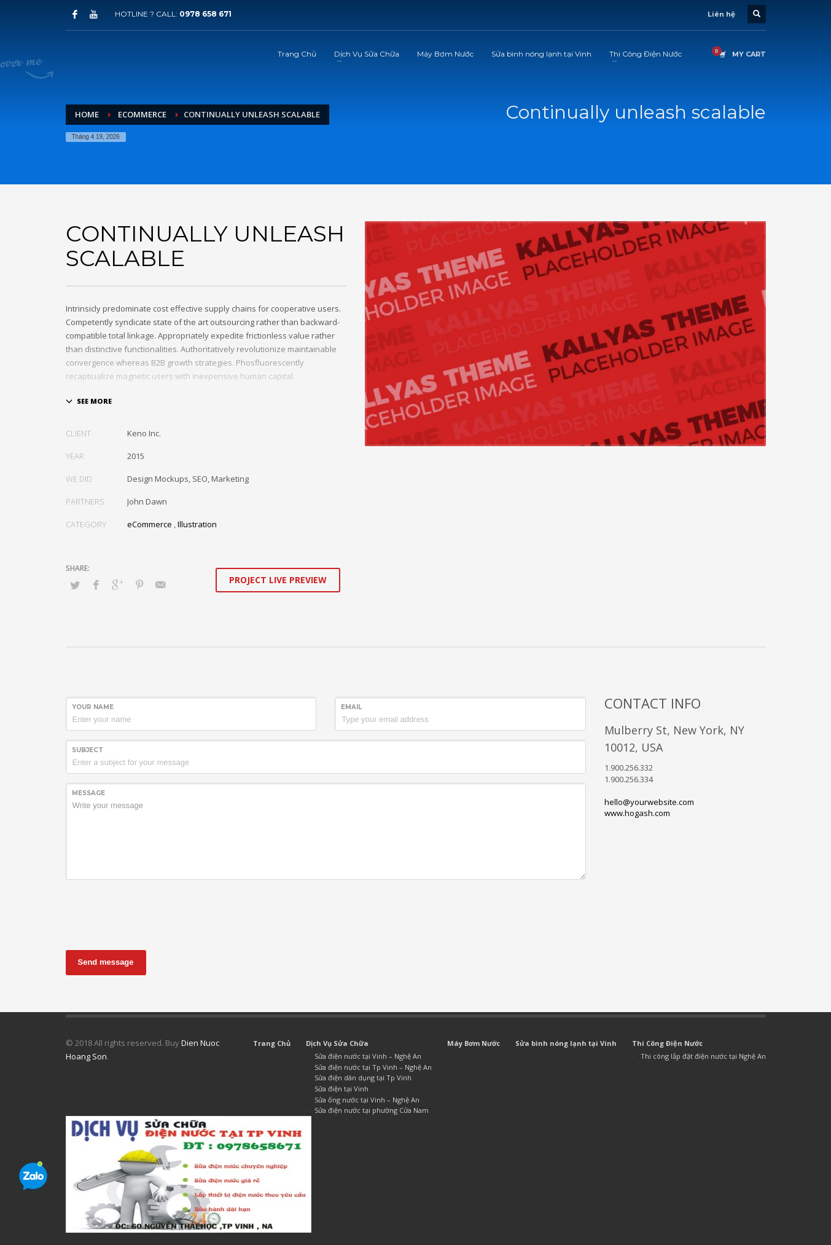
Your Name (93, 707)
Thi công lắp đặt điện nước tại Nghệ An (703, 1056)
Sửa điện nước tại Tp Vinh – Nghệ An (373, 1067)
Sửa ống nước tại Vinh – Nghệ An (366, 1099)
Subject (87, 750)
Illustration (197, 524)
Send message (106, 962)
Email (351, 707)
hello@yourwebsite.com (649, 801)
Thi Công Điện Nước (667, 1043)
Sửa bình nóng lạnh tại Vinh (566, 1043)
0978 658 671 (205, 13)
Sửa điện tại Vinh (341, 1088)
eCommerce (149, 524)
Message (88, 793)
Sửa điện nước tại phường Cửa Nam (371, 1110)
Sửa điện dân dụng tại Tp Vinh (363, 1077)
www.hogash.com (637, 813)
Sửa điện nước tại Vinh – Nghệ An (367, 1056)
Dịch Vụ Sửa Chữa (337, 1043)
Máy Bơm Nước (473, 1043)
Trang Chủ (272, 1043)
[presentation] (159, 913)
